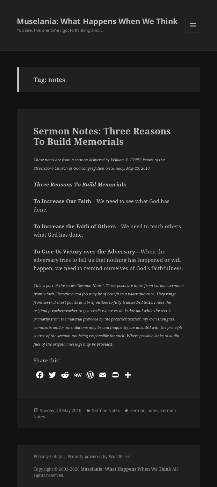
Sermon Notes (106, 410)
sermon (137, 410)
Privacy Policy (48, 456)
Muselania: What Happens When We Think (97, 21)
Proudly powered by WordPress (98, 456)
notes (152, 410)
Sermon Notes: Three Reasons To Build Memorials (102, 136)
